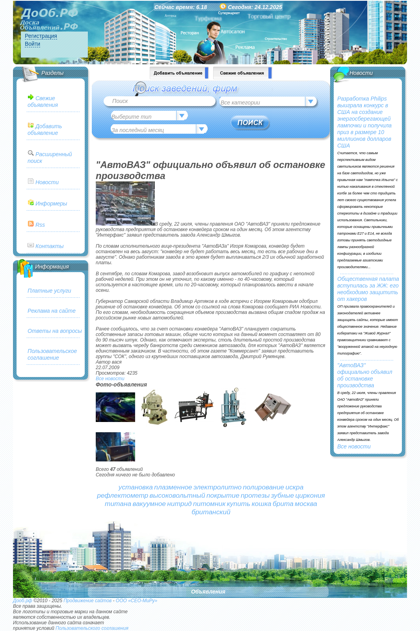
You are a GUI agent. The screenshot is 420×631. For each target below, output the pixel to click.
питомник (209, 504)
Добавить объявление (45, 129)
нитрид (179, 504)
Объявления (208, 591)
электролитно (217, 487)
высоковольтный (177, 495)
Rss (40, 225)
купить (239, 504)
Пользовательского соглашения (92, 628)
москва (306, 504)
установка (136, 487)
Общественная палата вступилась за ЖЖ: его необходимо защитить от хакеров (368, 289)
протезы (255, 495)
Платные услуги (49, 290)
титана (118, 504)
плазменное (173, 487)
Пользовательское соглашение (52, 354)
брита (283, 504)
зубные (282, 495)
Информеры (51, 203)
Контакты (49, 246)
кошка (261, 504)
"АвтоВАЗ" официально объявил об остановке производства (364, 375)
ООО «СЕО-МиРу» (136, 600)
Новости (47, 182)
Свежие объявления (43, 101)
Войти (32, 44)
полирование (263, 487)
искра (295, 487)
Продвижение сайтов (87, 600)
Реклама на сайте (52, 311)
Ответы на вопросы (55, 331)
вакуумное (149, 504)
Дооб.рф (22, 600)
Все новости (110, 378)
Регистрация (41, 36)
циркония (310, 495)
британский (210, 512)
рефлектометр (122, 495)
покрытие (223, 495)
